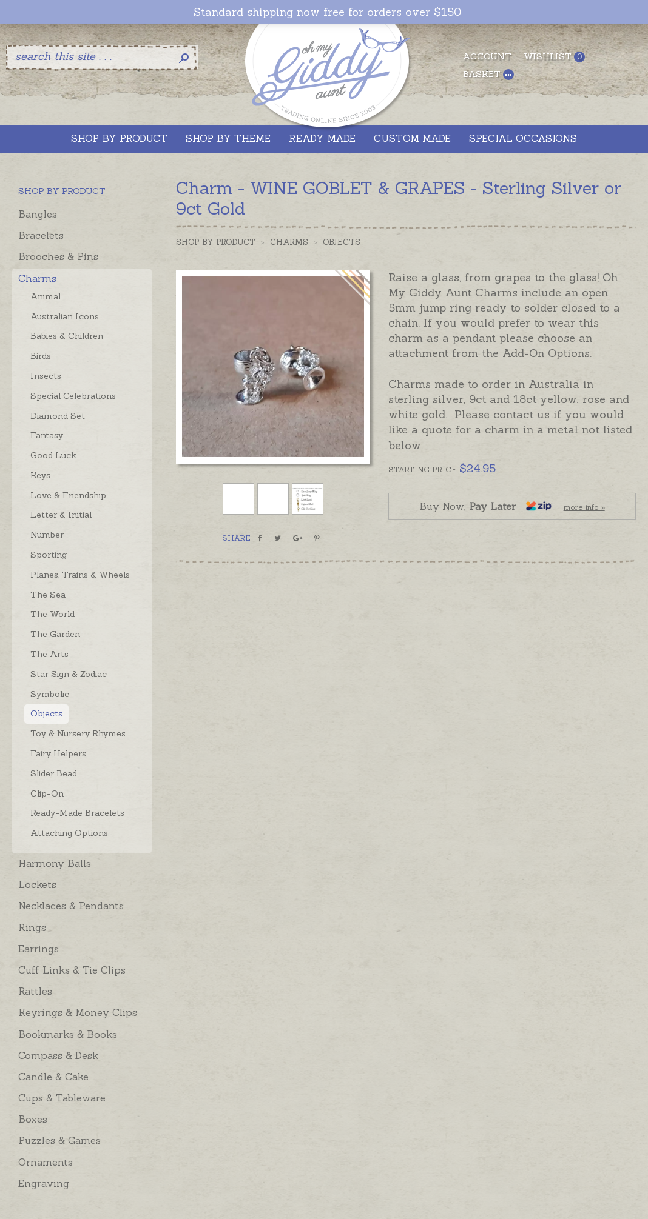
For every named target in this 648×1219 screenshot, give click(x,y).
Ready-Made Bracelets (77, 812)
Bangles (37, 214)
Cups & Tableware (62, 1098)
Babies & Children (66, 335)
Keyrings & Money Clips (77, 1012)
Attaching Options (69, 832)
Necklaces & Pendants (71, 906)
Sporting (48, 554)
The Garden (55, 634)
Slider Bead (53, 773)
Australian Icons (64, 316)
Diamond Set (57, 415)
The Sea (48, 594)
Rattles (35, 991)
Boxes (32, 1119)
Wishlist (554, 56)
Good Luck (53, 455)
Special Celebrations (73, 395)
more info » (584, 507)
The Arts (49, 654)
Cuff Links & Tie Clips (72, 970)
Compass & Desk (58, 1055)
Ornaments (45, 1162)
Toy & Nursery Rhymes (78, 733)
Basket (488, 74)
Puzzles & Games (59, 1140)
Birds (40, 355)
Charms (37, 278)
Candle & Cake (53, 1076)
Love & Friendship (68, 495)
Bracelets (41, 235)
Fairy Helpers (58, 753)
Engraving (43, 1183)
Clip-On (47, 793)
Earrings (38, 949)
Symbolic (49, 694)
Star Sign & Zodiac (68, 674)
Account (487, 56)
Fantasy (46, 435)
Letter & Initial (61, 514)
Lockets (37, 884)
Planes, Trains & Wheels (80, 574)
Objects (46, 713)
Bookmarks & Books (67, 1034)
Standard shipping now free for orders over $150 (327, 12)
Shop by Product (215, 242)
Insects (45, 375)
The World (52, 614)
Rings (32, 927)
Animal (45, 296)
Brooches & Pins (58, 256)
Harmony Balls (54, 863)
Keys (40, 475)
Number (47, 534)
